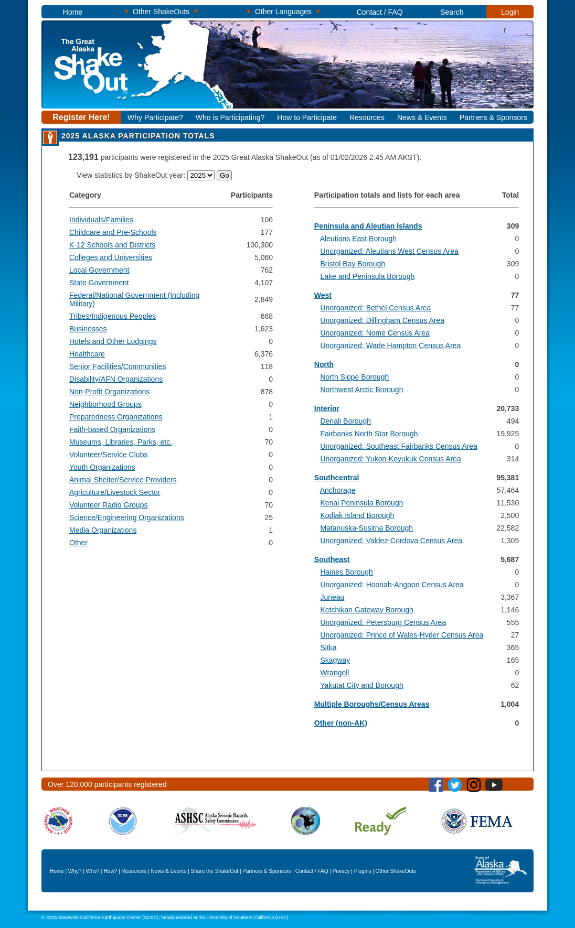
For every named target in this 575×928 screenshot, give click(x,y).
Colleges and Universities (110, 257)
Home (72, 12)
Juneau (332, 597)
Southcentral (336, 477)
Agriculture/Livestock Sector (115, 492)
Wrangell (334, 672)
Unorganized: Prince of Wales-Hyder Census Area (401, 635)
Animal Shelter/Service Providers (123, 480)
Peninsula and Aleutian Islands (368, 226)
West (323, 295)
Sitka (328, 647)
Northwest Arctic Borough (361, 389)
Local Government (99, 270)
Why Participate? (155, 117)
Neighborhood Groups (105, 404)
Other (78, 542)
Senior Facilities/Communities (117, 366)
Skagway (335, 660)
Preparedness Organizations (115, 417)
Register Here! (81, 117)
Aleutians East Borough (358, 238)
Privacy (341, 871)
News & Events (422, 117)
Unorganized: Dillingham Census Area (382, 320)
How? (111, 871)
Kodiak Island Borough (357, 515)
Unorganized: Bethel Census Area (375, 308)
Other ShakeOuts (161, 11)
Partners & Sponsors (493, 117)
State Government (99, 282)
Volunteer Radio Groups (108, 505)
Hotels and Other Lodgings (113, 341)
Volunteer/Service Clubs (108, 454)
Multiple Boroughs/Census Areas (372, 704)
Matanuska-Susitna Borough (366, 528)
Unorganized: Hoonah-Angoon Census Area (391, 584)
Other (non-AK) (340, 723)
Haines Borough (346, 572)
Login (510, 12)
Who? (93, 871)
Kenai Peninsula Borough (361, 503)
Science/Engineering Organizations (126, 517)
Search (451, 12)
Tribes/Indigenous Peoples (112, 316)
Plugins (362, 871)
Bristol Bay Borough (352, 264)
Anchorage (338, 490)
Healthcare (87, 354)
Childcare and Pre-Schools (113, 232)
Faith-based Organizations (112, 429)
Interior (326, 408)
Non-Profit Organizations (109, 391)
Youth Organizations (102, 467)
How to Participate (307, 117)
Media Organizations (102, 530)
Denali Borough (345, 421)
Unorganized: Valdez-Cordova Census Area (391, 540)
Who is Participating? (230, 117)
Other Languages (283, 11)
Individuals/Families (101, 219)
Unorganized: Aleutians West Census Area (389, 251)
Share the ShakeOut (215, 871)
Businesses (88, 329)
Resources (367, 117)
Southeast (332, 559)
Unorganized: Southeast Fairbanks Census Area (398, 446)
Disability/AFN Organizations (116, 379)
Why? (75, 871)
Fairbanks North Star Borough (369, 433)
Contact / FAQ (380, 12)
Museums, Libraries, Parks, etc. (120, 442)
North (324, 364)
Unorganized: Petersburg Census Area (383, 622)
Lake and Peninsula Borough (367, 276)
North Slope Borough (354, 377)
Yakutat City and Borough (361, 685)
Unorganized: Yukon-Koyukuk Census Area (390, 459)
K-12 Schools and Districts (112, 245)
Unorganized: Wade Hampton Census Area (390, 345)
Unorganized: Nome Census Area (375, 333)
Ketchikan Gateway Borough (366, 610)
